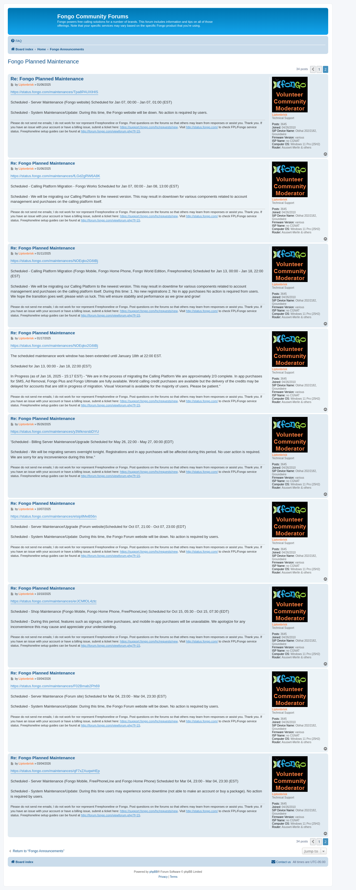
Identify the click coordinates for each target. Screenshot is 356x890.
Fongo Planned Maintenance (43, 61)
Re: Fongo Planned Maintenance (47, 78)
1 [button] (319, 69)
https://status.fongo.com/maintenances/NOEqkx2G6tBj (54, 261)
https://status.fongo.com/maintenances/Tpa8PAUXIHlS (54, 92)
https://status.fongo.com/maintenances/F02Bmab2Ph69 (55, 686)
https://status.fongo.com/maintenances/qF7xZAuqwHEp (55, 771)
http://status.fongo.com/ (202, 127)
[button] (313, 69)
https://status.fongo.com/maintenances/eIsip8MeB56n (54, 516)
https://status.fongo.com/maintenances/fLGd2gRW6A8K (55, 176)
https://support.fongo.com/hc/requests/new (149, 127)
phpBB (153, 871)
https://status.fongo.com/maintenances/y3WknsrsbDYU (55, 431)
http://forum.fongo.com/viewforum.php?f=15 (110, 131)
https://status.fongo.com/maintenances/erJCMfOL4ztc (54, 601)
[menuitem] (16, 41)
